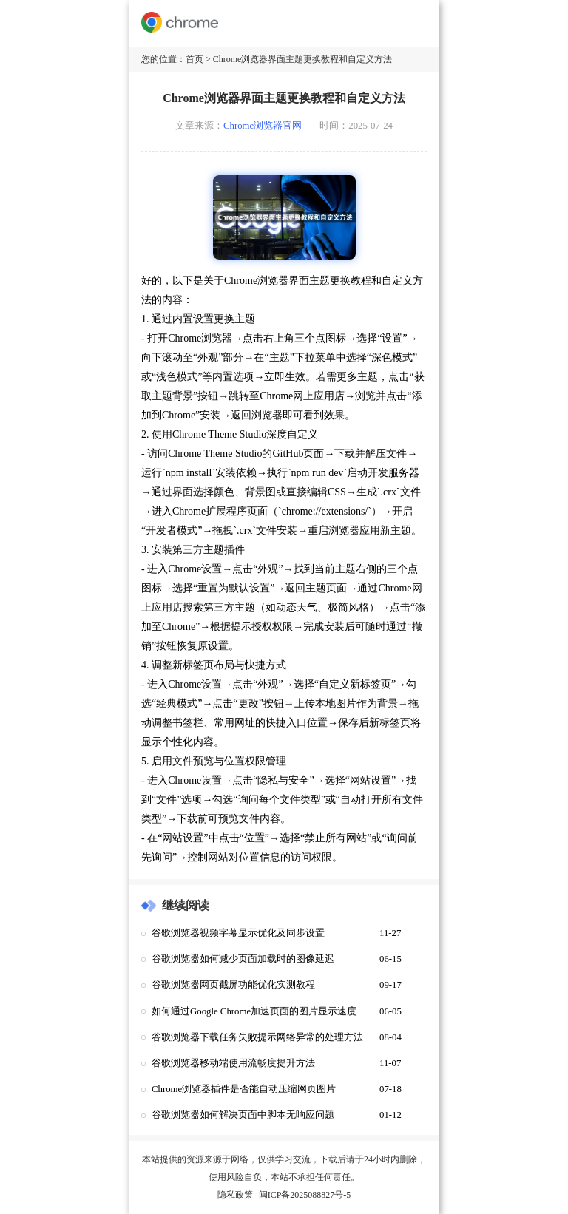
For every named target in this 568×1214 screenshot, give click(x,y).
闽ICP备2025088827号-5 (305, 1195)
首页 (194, 59)
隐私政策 (235, 1195)
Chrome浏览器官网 (262, 126)
